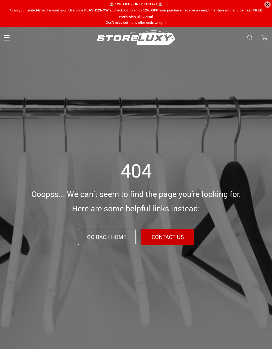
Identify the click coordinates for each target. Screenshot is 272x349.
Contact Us (168, 237)
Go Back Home (106, 237)
